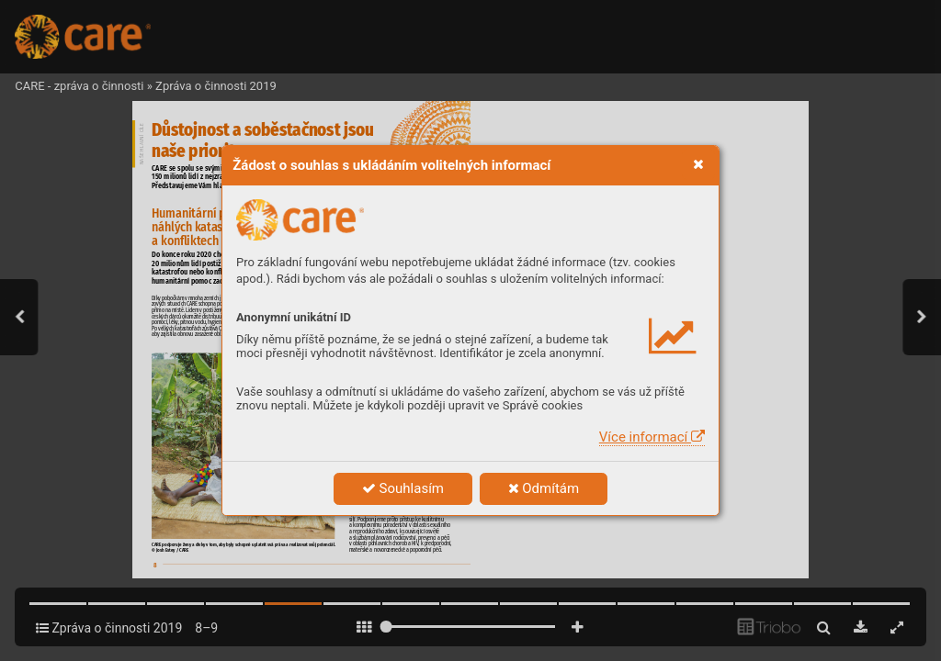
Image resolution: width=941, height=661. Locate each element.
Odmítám (544, 488)
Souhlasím (403, 488)
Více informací (652, 437)
